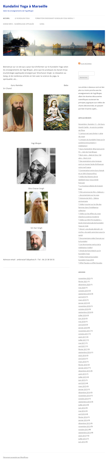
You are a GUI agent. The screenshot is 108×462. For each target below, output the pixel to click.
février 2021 (82, 281)
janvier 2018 (83, 328)
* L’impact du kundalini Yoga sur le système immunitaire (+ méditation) (91, 142)
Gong (42, 24)
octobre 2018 (83, 309)
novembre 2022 (84, 278)
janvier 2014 (83, 420)
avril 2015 (82, 383)
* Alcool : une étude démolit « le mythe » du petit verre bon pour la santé (91, 232)
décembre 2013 (84, 423)
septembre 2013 (84, 432)
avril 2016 (82, 358)
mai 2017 (81, 343)
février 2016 (82, 365)
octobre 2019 (83, 291)
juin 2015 (81, 380)
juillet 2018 (82, 315)
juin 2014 (81, 408)
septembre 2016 (84, 352)
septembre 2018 (84, 312)
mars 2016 (82, 361)
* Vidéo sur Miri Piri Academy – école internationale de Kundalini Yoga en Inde (90, 223)
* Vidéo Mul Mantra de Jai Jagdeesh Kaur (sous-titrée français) (88, 179)
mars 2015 (82, 386)
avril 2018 (82, 324)
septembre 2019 (84, 294)
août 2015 (82, 374)
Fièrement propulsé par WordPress (15, 457)
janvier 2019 (83, 303)
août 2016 (82, 355)
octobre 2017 (83, 334)
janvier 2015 (83, 389)
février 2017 (82, 349)
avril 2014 (82, 414)
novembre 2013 (84, 426)
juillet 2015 (82, 377)
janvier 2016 (83, 368)
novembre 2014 (84, 395)
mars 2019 (82, 300)
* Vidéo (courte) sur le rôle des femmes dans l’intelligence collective (89, 207)
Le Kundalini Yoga (22, 18)
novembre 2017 (84, 331)
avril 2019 (82, 297)
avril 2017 (82, 346)
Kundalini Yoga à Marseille (25, 6)
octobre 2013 (83, 429)
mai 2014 (81, 411)
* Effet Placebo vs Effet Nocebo (90, 263)
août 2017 (82, 337)
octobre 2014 (83, 398)
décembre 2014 (84, 392)
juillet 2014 (82, 405)
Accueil (6, 18)
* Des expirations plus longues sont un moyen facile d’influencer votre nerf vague (91, 164)
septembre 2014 (84, 402)
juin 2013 (81, 442)
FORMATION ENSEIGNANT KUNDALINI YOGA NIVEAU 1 (55, 18)
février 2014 (82, 417)
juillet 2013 (82, 439)
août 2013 (82, 435)
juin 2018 (81, 318)
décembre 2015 (84, 371)
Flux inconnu (86, 64)
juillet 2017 (82, 340)
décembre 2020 (84, 284)
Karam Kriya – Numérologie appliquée (18, 24)
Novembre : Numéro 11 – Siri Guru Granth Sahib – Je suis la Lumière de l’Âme (91, 127)
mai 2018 (81, 321)
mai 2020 (81, 287)
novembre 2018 (84, 306)
